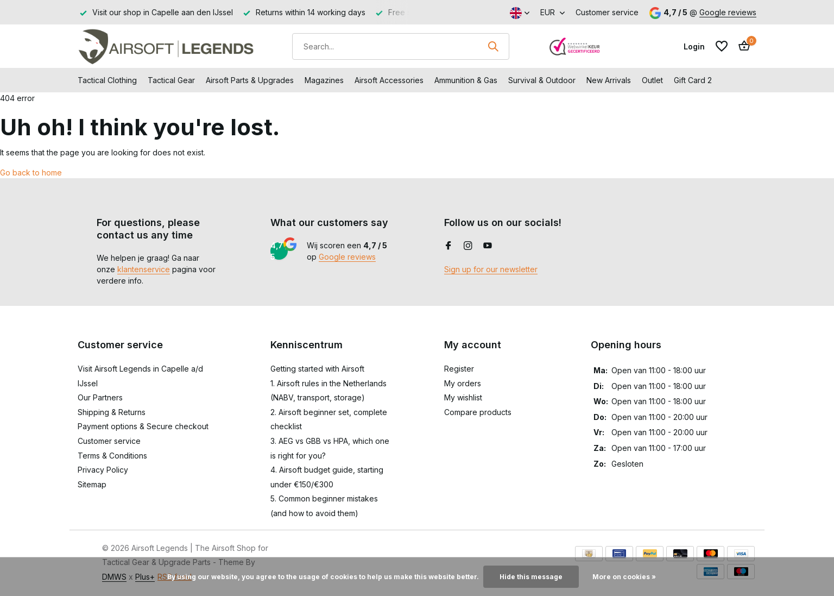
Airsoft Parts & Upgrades (250, 80)
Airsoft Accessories (389, 80)
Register (459, 368)
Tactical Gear (171, 80)
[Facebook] (448, 246)
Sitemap (92, 484)
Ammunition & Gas (465, 80)
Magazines (324, 80)
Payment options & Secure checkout (143, 426)
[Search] (400, 46)
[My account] (694, 46)
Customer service (607, 12)
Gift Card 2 (693, 80)
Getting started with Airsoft (317, 368)
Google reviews (727, 12)
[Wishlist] (722, 46)
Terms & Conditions (112, 455)
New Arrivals (608, 80)
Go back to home (31, 172)
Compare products (477, 412)
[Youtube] (487, 246)
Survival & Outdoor (542, 80)
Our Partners (100, 397)
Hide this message (531, 577)
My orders (462, 383)
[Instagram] (468, 246)
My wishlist (463, 397)
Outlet (652, 80)
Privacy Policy (103, 469)
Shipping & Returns (112, 412)
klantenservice (143, 269)
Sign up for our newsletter (491, 269)
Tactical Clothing (107, 80)
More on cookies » (624, 577)
